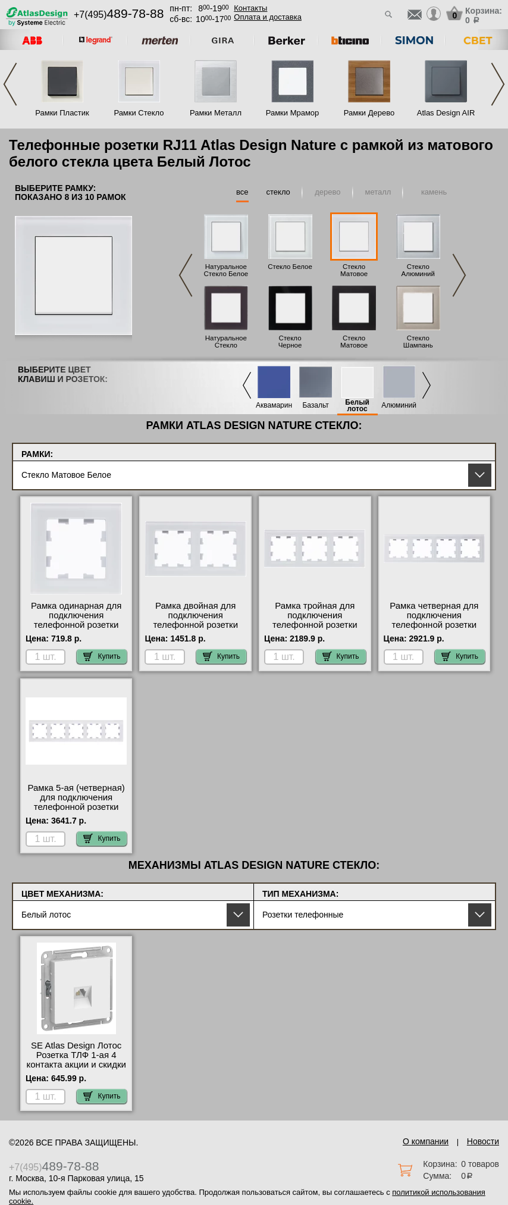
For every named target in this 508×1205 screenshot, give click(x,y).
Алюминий (398, 405)
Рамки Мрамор (292, 112)
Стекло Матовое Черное (354, 345)
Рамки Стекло (139, 112)
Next (498, 84)
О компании (426, 1141)
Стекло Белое (290, 266)
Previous (10, 84)
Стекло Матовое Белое (354, 273)
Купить (101, 656)
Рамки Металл (216, 112)
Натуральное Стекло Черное (226, 345)
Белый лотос (357, 405)
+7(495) (119, 15)
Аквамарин (274, 405)
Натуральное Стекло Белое (226, 270)
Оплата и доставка (268, 16)
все (242, 191)
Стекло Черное (290, 341)
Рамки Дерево (369, 112)
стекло (278, 191)
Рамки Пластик (62, 112)
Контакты (250, 8)
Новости (483, 1141)
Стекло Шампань (418, 341)
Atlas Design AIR (446, 112)
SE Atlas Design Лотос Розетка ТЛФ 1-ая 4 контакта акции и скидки (76, 1055)
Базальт (315, 405)
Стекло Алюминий (418, 270)
